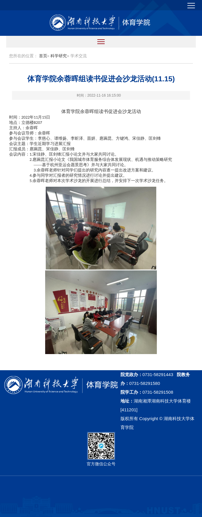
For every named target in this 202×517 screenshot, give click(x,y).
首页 (43, 55)
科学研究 (58, 55)
